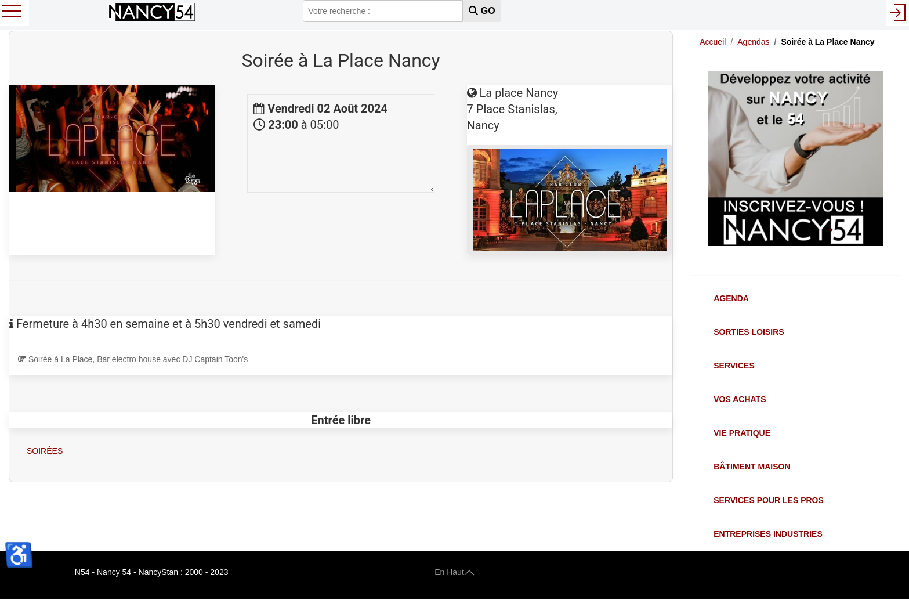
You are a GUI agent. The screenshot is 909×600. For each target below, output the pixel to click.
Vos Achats (740, 399)
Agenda (731, 298)
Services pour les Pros (769, 500)
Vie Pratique (742, 433)
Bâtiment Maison (752, 466)
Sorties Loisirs (749, 332)
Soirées (45, 451)
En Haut (454, 572)
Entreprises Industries (768, 533)
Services (734, 365)
